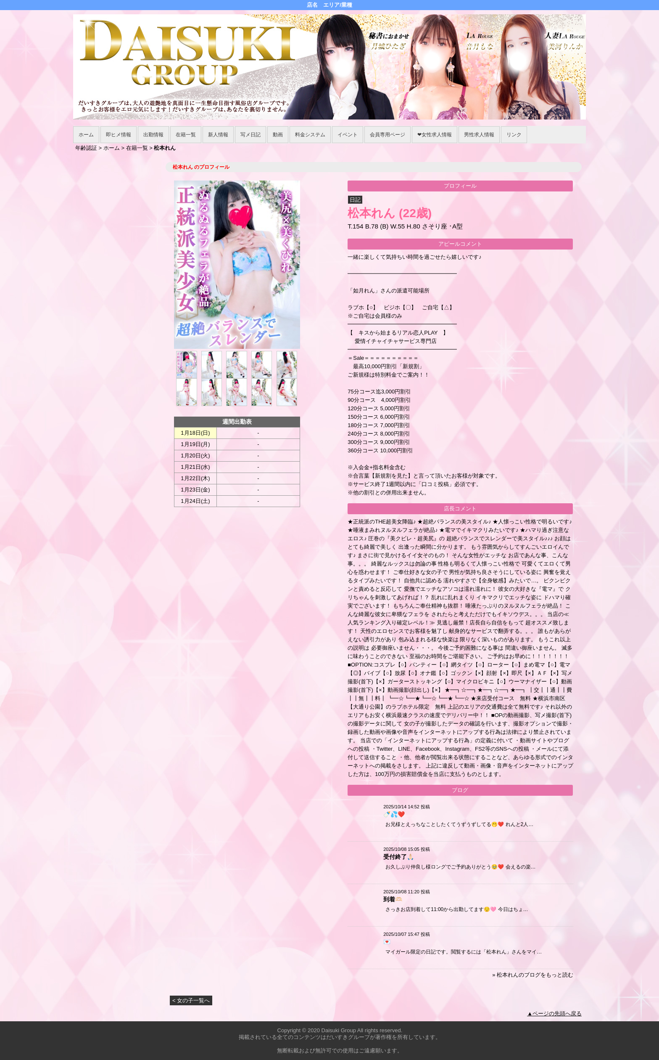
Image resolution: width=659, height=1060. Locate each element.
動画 (278, 135)
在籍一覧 (186, 135)
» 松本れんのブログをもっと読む (532, 975)
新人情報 (218, 135)
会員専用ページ (387, 135)
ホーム (86, 135)
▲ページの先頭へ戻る (554, 1013)
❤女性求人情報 (434, 135)
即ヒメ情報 (118, 135)
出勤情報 (153, 135)
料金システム (310, 135)
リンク (514, 135)
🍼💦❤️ (394, 814)
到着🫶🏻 (392, 899)
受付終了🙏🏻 (398, 856)
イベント (347, 135)
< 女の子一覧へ (191, 1000)
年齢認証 (86, 148)
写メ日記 (250, 135)
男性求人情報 (479, 135)
